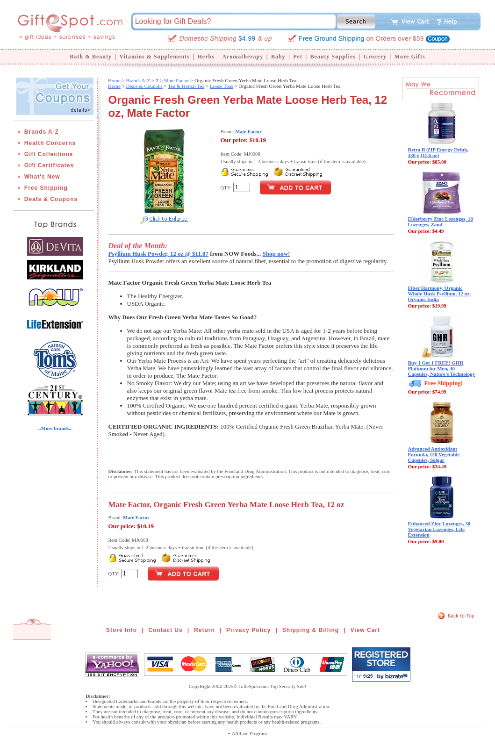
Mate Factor (176, 80)
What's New (42, 176)
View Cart (365, 630)
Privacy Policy (248, 630)
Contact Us (165, 630)
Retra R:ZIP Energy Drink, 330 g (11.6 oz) (438, 152)
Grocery (375, 56)
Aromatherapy (242, 56)
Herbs (205, 56)
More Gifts (410, 56)
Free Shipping (46, 188)
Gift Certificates (49, 165)
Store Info (121, 630)
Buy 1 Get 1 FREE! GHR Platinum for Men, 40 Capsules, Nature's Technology (441, 368)
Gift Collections (48, 154)
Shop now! (276, 253)
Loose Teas (221, 86)
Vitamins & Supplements (155, 56)
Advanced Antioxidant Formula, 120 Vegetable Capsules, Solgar (434, 454)
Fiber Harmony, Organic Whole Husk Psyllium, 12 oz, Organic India (439, 293)
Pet (297, 56)
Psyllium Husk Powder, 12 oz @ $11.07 (158, 253)
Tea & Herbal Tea (186, 86)
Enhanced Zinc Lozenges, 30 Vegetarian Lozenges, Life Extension (439, 529)
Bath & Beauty (91, 56)
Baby (278, 56)
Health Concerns (50, 143)
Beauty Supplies (333, 56)
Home (114, 80)
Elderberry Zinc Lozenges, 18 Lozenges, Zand (440, 221)
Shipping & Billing (310, 630)
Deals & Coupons (51, 199)
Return (204, 630)
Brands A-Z (41, 132)
